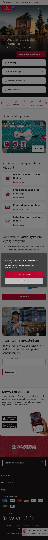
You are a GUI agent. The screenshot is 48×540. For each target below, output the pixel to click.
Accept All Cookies (24, 274)
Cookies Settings (24, 281)
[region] (24, 270)
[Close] (43, 256)
